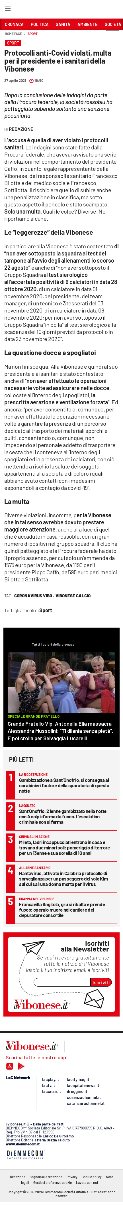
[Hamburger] (7, 10)
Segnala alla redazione (46, 1177)
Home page (13, 34)
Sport (33, 34)
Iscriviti (101, 982)
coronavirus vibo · (34, 595)
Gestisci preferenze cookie (52, 1182)
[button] (112, 37)
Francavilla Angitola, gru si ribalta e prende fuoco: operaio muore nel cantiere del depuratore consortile (62, 909)
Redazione (17, 1177)
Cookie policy (92, 1177)
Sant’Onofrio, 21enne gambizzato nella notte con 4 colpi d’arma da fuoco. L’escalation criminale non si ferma (62, 816)
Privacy (72, 1177)
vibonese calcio (73, 595)
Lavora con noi (87, 1182)
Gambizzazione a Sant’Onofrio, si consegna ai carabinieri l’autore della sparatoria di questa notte (64, 785)
